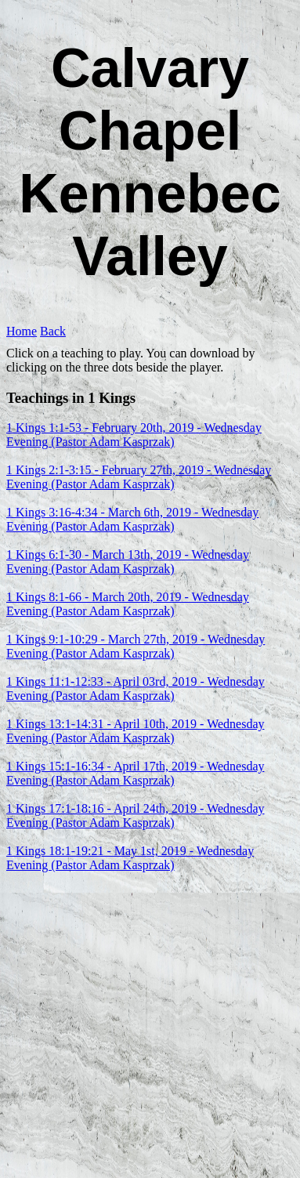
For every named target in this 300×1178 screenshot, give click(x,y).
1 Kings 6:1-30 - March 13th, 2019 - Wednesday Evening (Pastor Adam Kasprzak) (127, 561)
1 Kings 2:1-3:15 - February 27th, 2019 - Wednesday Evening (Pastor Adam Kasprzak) (138, 477)
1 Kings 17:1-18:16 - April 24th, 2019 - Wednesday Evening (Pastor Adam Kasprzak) (135, 815)
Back (53, 331)
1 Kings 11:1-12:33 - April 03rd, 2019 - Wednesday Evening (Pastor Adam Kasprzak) (135, 688)
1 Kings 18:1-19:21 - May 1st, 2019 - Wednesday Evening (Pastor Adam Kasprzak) (130, 858)
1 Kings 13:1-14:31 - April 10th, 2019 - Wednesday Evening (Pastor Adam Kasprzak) (135, 731)
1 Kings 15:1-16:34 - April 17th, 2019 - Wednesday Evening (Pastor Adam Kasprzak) (135, 773)
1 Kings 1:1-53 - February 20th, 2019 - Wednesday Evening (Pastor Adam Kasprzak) (134, 434)
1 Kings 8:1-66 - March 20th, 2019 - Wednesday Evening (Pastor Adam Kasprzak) (127, 604)
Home (21, 331)
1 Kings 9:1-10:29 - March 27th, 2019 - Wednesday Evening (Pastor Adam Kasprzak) (135, 646)
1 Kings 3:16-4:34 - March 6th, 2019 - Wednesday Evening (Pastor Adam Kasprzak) (132, 519)
